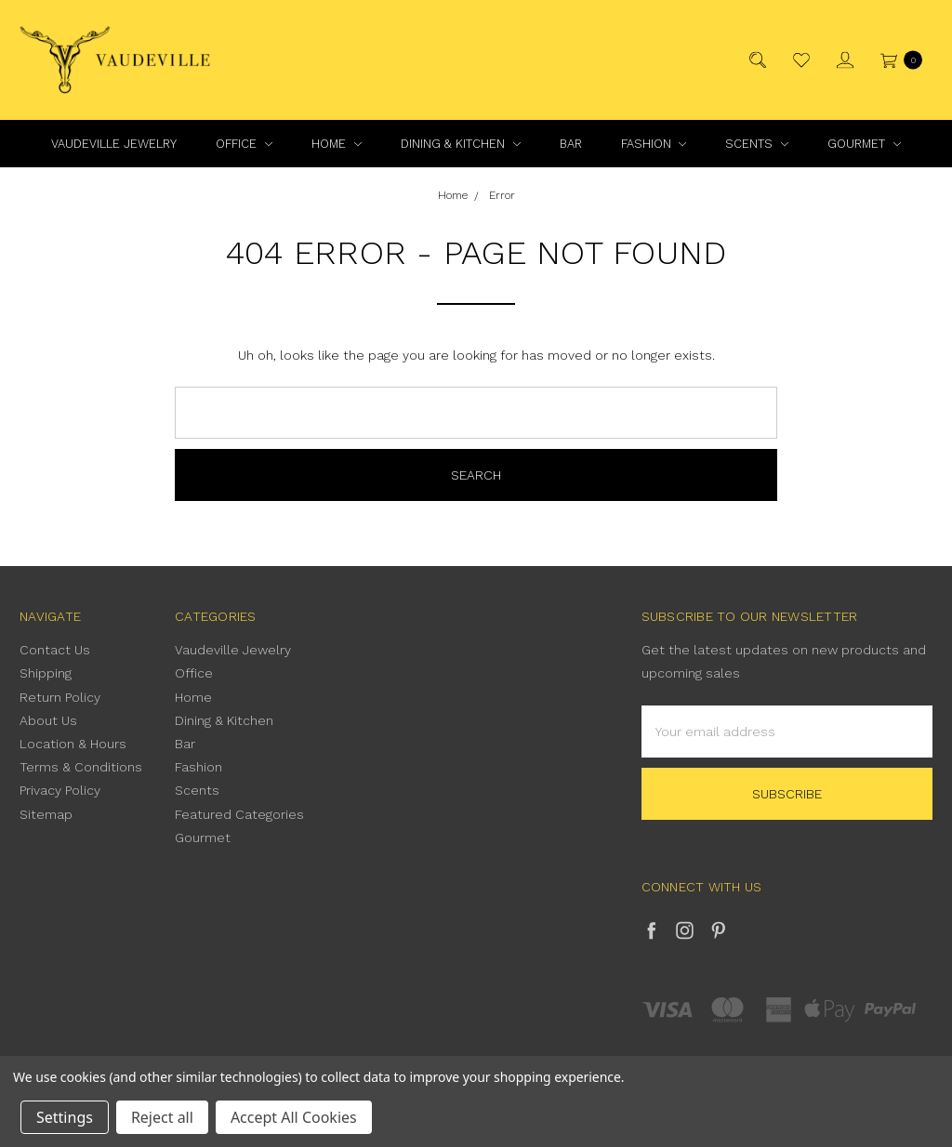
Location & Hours (73, 743)
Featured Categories (239, 814)
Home (336, 144)
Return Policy (60, 697)
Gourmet (864, 144)
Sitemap (46, 814)
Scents (756, 144)
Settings (64, 1117)
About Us (48, 720)
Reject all (162, 1117)
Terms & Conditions (81, 766)
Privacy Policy (60, 790)
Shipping (46, 673)
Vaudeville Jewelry (114, 144)
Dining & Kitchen (461, 144)
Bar (571, 144)
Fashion (654, 144)
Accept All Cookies (294, 1117)
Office (244, 144)
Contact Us (55, 649)
